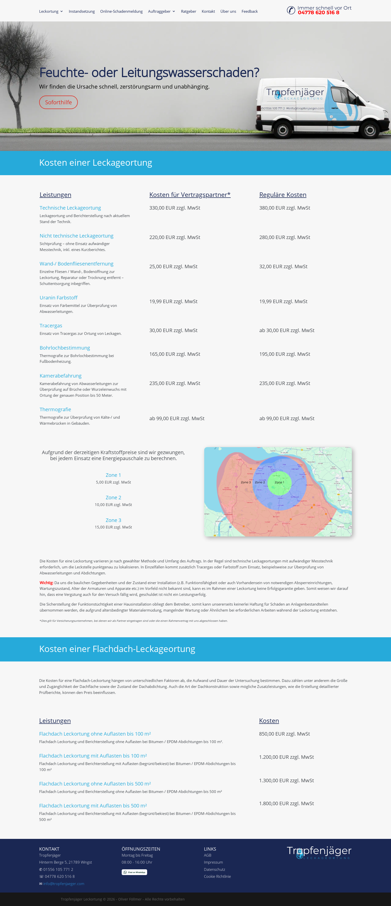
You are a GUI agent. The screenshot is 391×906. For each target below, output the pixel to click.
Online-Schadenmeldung (121, 11)
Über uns (228, 11)
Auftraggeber (159, 11)
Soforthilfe (58, 102)
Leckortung (48, 11)
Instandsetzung (82, 11)
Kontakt (208, 11)
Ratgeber (188, 11)
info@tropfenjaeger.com (63, 883)
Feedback (250, 11)
